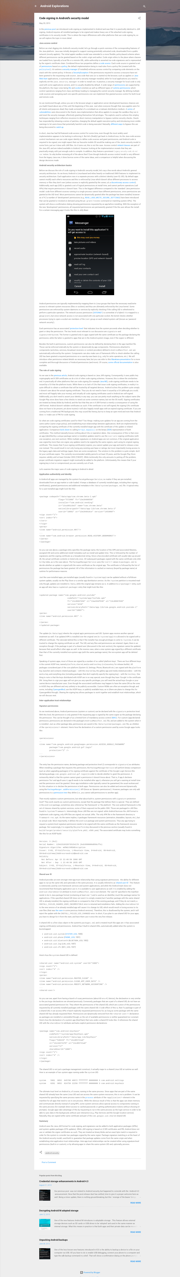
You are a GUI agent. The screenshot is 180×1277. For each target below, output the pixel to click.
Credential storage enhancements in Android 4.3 (63, 1174)
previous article (60, 374)
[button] (139, 18)
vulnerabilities (45, 112)
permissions (47, 66)
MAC (114, 714)
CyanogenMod (59, 686)
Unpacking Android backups (53, 1232)
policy (64, 66)
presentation (125, 358)
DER (109, 429)
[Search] (144, 7)
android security (52, 1146)
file (70, 88)
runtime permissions (121, 88)
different (114, 124)
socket (78, 88)
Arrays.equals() (86, 428)
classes (127, 145)
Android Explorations (54, 6)
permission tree (60, 788)
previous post (50, 29)
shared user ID (122, 878)
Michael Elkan (95, 1270)
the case (59, 905)
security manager (70, 69)
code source (105, 63)
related (120, 145)
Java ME (103, 380)
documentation (126, 361)
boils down (64, 429)
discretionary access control (123, 182)
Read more (135, 1196)
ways (120, 124)
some (110, 361)
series (130, 109)
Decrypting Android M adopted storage (58, 1203)
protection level (76, 327)
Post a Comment (49, 1155)
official (116, 361)
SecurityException (80, 72)
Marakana (115, 358)
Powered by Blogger (90, 1265)
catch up (59, 127)
